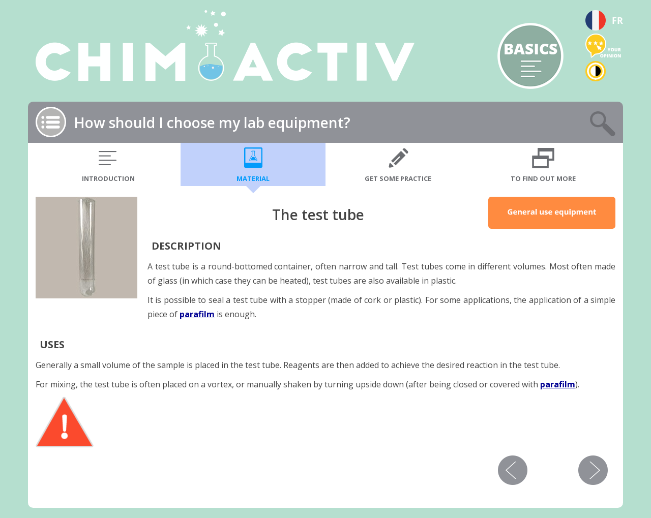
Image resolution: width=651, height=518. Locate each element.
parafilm (197, 314)
